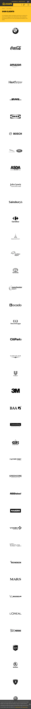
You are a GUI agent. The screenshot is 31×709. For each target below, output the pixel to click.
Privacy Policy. (25, 707)
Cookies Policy (17, 707)
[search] (23, 5)
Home (3, 8)
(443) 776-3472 (22, 1)
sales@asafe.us (15, 1)
